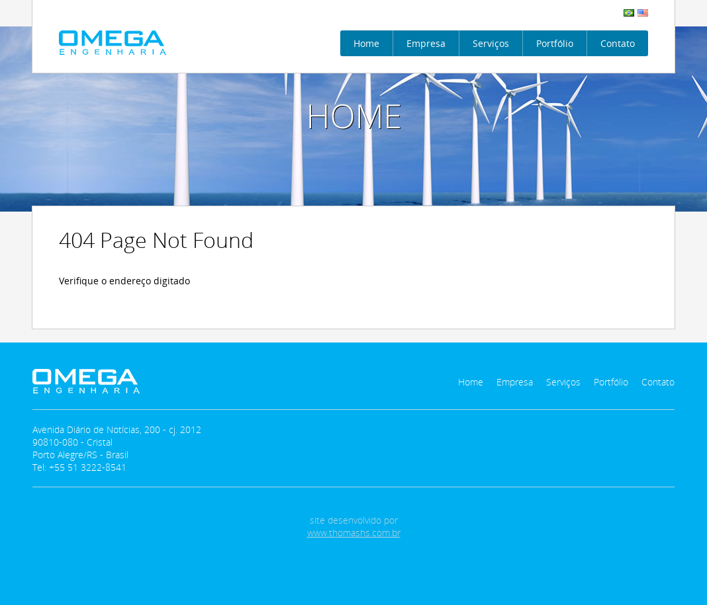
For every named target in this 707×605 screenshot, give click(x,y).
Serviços (491, 43)
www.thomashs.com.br (354, 532)
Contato (617, 43)
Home (366, 43)
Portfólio (554, 43)
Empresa (426, 43)
